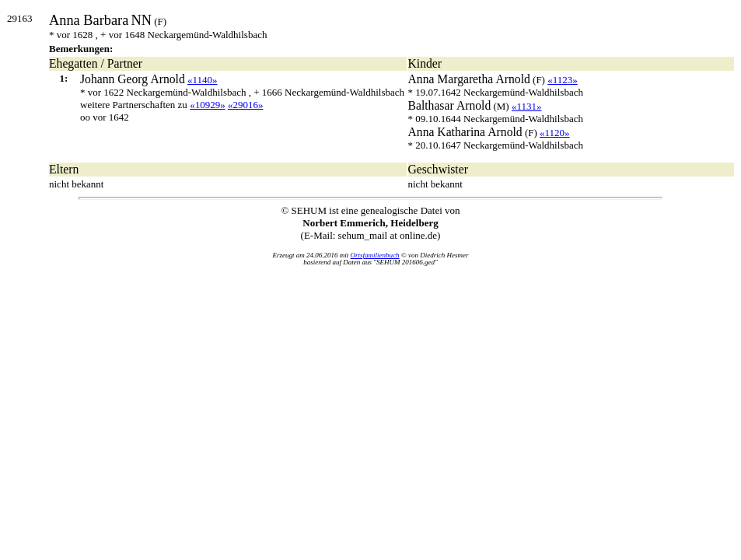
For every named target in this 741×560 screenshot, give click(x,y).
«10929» (207, 104)
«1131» (527, 106)
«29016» (246, 104)
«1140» (202, 80)
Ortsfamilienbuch (375, 255)
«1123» (562, 80)
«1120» (555, 132)
